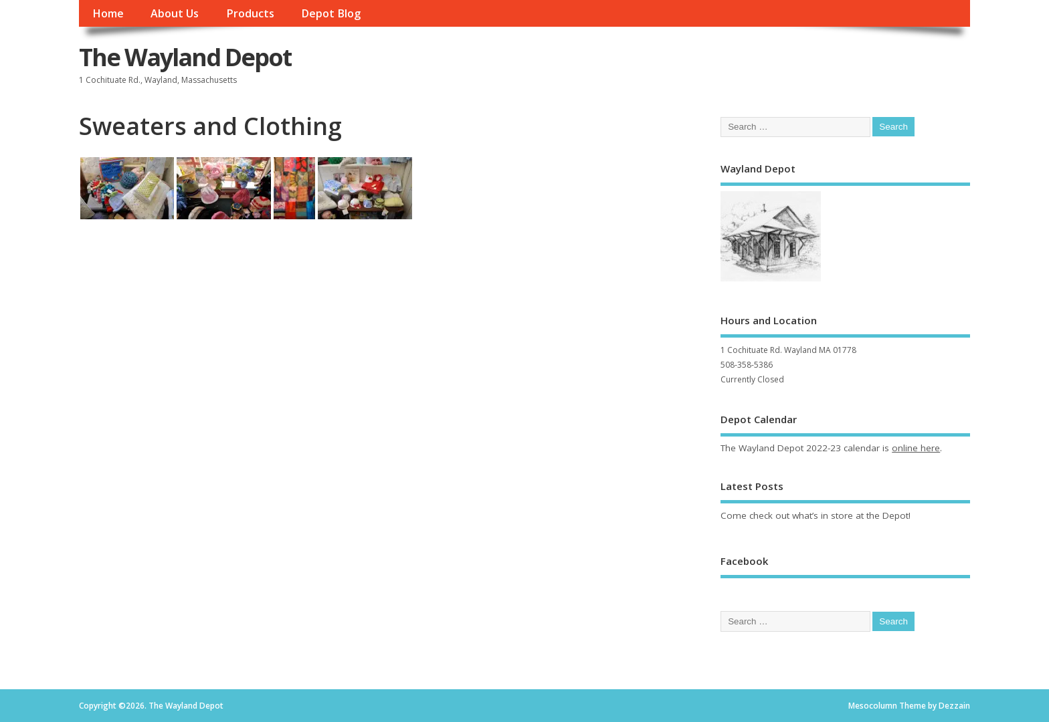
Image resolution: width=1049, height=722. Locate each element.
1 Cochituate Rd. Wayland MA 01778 (788, 350)
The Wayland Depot (185, 57)
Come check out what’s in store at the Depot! (816, 515)
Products (250, 13)
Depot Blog (331, 13)
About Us (175, 13)
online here (916, 448)
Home (108, 13)
